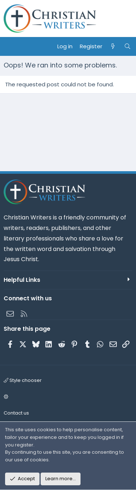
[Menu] (9, 46)
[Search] (127, 46)
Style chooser (23, 380)
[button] (67, 397)
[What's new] (113, 46)
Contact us (16, 412)
